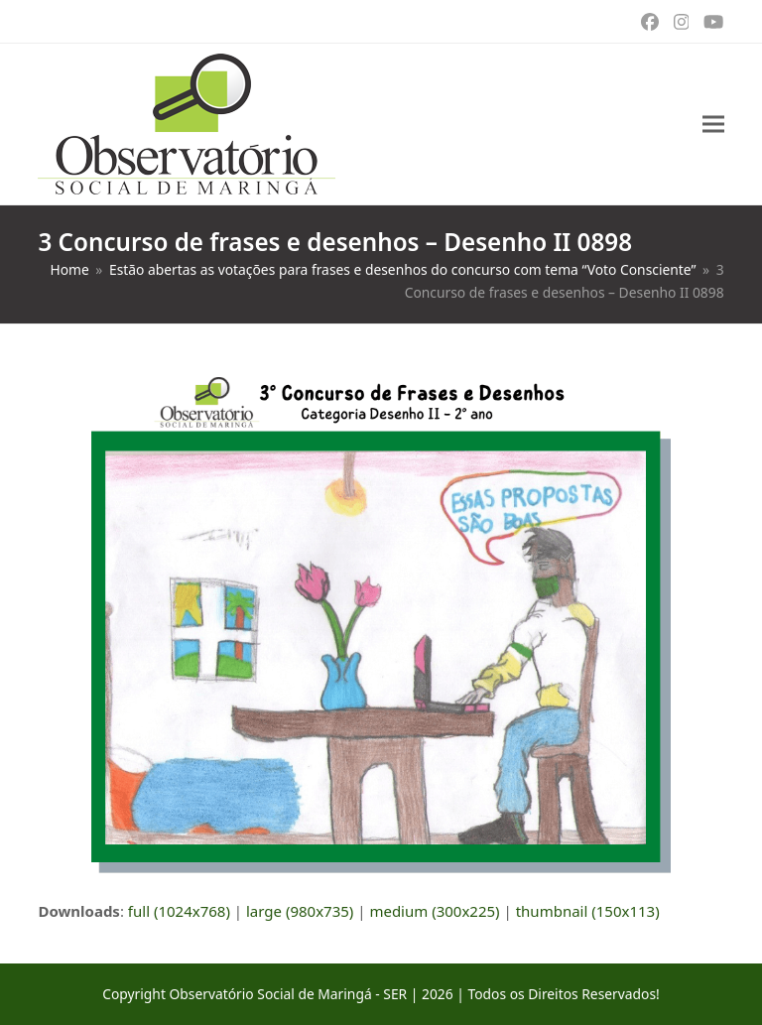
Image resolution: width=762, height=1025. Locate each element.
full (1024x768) (179, 911)
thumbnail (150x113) (588, 911)
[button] (713, 124)
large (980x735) (299, 911)
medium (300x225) (434, 911)
